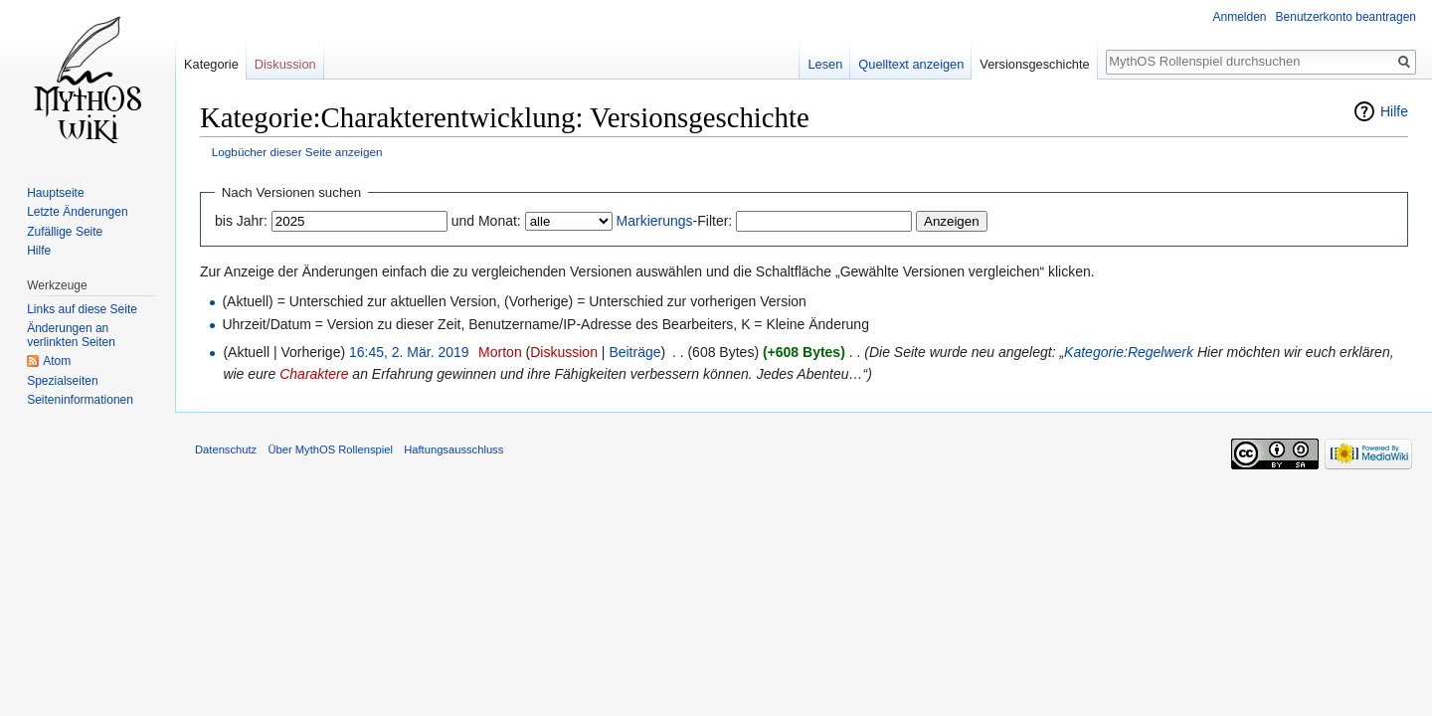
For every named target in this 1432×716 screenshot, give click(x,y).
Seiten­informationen (80, 400)
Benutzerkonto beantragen (1346, 17)
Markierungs (655, 221)
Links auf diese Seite (82, 309)
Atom (57, 361)
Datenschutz (226, 449)
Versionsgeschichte (1034, 64)
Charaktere (313, 374)
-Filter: (675, 221)
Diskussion (564, 352)
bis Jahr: (241, 221)
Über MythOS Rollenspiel (330, 449)
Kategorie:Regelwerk (1128, 352)
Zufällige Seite (64, 232)
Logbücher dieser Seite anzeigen (297, 151)
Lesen (824, 64)
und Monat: (486, 221)
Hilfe (1394, 111)
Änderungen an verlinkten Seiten (71, 335)
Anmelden (1240, 17)
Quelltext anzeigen (911, 64)
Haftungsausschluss (453, 449)
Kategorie (211, 64)
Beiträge (634, 352)
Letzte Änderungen (77, 212)
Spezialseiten (62, 381)
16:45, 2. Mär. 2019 (409, 352)
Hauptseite (55, 193)
